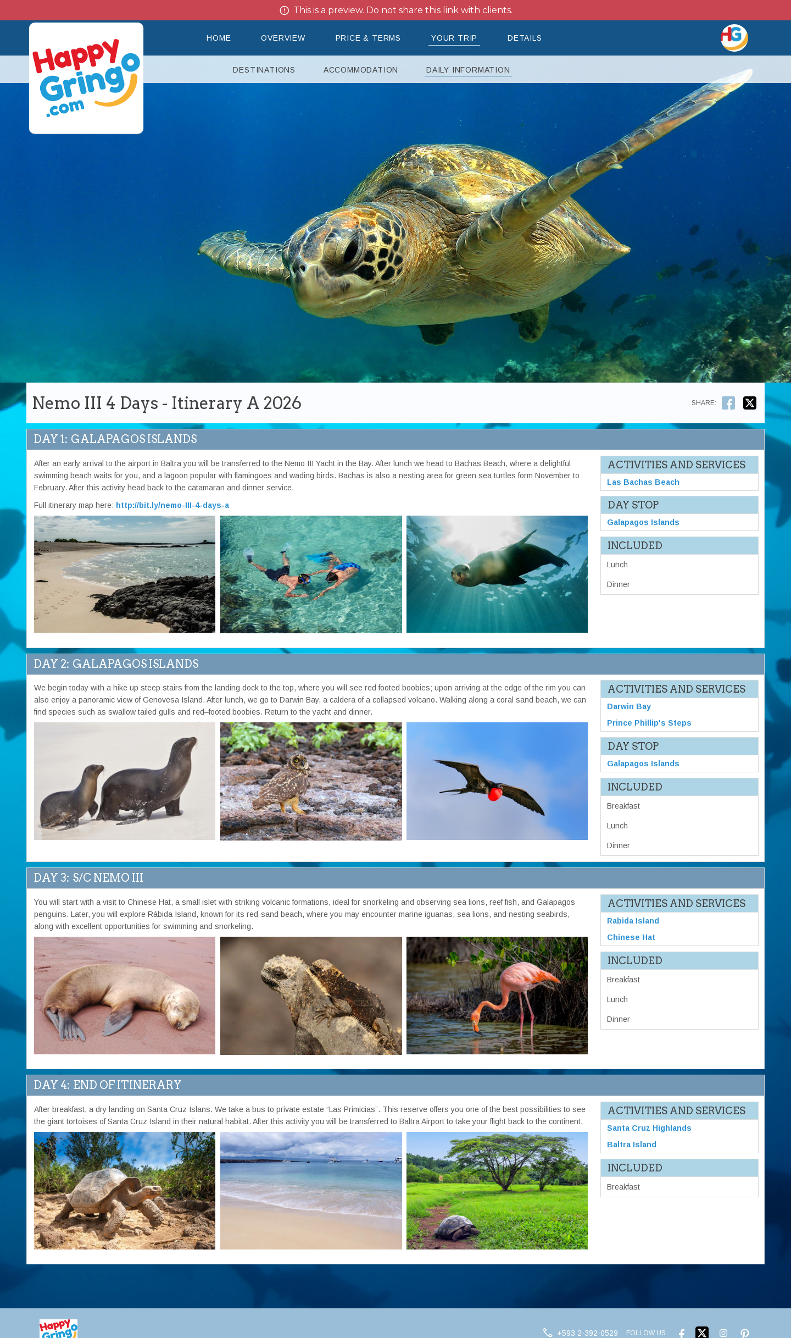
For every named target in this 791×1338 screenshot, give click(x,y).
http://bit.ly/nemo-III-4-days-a (172, 505)
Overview (283, 38)
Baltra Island (631, 1146)
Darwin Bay (629, 707)
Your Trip (454, 38)
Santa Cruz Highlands (649, 1129)
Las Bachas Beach (643, 482)
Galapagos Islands (643, 523)
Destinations (264, 69)
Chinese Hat (631, 939)
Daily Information (468, 69)
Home (219, 38)
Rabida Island (633, 922)
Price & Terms (368, 38)
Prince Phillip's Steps (649, 723)
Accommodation (361, 69)
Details (525, 38)
